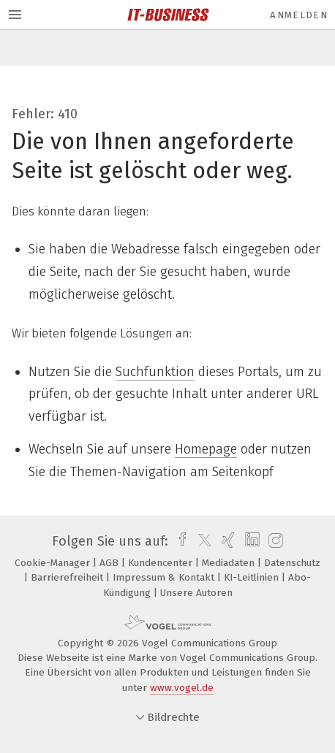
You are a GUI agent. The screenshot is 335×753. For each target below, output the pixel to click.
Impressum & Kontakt (165, 577)
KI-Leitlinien (253, 577)
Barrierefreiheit (68, 577)
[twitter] (201, 541)
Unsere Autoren (196, 592)
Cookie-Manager (54, 563)
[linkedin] (250, 541)
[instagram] (274, 541)
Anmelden (299, 15)
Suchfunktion (155, 372)
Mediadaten (229, 563)
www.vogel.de (182, 687)
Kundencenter (161, 563)
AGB (110, 563)
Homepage (206, 449)
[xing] (226, 541)
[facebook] (179, 541)
